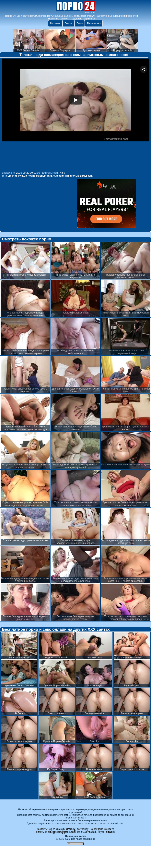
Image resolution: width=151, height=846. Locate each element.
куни (91, 175)
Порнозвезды (93, 23)
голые (51, 175)
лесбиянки (62, 175)
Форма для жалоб (75, 836)
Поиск (80, 23)
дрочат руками (17, 175)
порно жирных (37, 175)
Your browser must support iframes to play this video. (75, 114)
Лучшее (68, 23)
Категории (55, 23)
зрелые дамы (78, 175)
